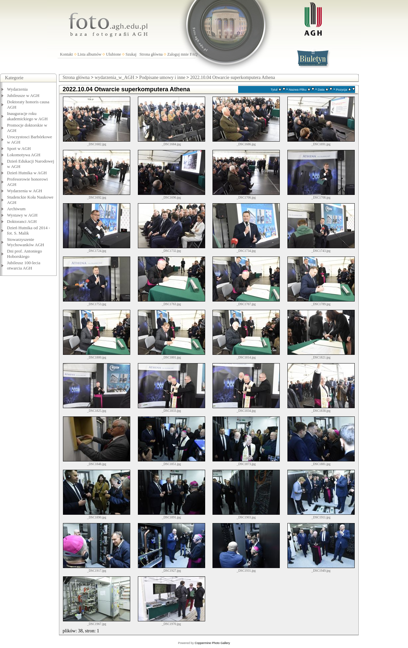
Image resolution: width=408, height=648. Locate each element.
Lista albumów (90, 54)
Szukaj (131, 54)
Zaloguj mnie (178, 54)
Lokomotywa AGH (23, 154)
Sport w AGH (19, 148)
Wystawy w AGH (22, 215)
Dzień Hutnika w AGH (27, 172)
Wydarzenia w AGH (24, 190)
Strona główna (151, 54)
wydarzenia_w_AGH (114, 77)
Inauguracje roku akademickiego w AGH (27, 116)
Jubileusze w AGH (23, 95)
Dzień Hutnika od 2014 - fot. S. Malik (28, 230)
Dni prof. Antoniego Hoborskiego (24, 254)
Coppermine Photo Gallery (212, 643)
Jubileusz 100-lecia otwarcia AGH (23, 265)
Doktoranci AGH (22, 221)
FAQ (194, 54)
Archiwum (16, 208)
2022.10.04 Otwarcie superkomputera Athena (232, 77)
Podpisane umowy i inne (162, 77)
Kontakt (66, 54)
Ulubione (113, 54)
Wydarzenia (17, 89)
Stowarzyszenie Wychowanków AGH (25, 242)
